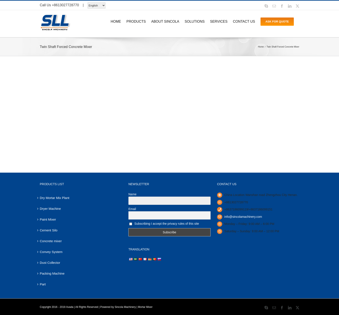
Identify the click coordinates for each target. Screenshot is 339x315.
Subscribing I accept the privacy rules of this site (164, 223)
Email (132, 209)
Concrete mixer (51, 241)
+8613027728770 (65, 5)
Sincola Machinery (125, 307)
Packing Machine (52, 273)
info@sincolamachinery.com (243, 216)
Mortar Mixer (145, 307)
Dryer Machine (50, 208)
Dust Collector (50, 262)
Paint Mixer (48, 219)
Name (132, 194)
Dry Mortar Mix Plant (54, 198)
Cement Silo (49, 230)
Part (43, 284)
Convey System (51, 252)
